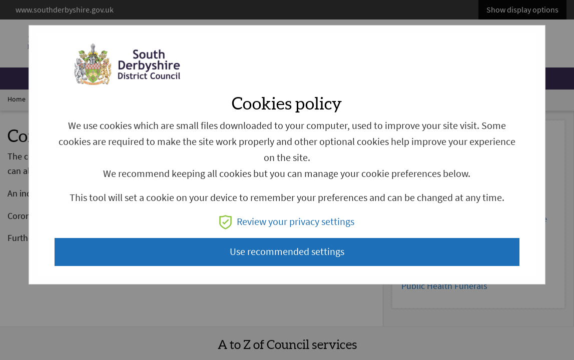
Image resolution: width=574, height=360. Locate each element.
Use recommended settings (287, 251)
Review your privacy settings (286, 221)
